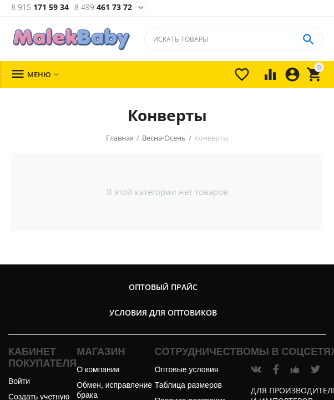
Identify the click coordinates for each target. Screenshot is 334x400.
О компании (98, 369)
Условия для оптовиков (163, 312)
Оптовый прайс (163, 287)
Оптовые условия (186, 369)
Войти (19, 381)
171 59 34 (40, 7)
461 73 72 (103, 7)
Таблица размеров (188, 385)
